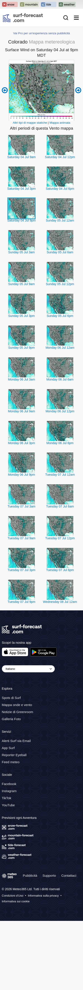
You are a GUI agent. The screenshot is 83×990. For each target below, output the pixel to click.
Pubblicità (30, 875)
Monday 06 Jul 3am (21, 379)
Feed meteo (10, 762)
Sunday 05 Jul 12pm (60, 284)
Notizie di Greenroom (17, 712)
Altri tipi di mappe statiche (30, 122)
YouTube (8, 805)
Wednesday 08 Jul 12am (60, 602)
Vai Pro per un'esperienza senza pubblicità (41, 33)
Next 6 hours (78, 90)
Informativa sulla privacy (43, 895)
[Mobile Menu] (76, 18)
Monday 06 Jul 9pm (21, 474)
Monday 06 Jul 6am (59, 379)
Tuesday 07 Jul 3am (21, 506)
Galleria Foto (11, 719)
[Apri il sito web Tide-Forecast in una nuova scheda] (48, 4)
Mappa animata (60, 122)
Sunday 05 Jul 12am (60, 220)
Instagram (9, 791)
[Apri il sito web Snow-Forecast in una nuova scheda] (10, 4)
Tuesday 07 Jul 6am (60, 506)
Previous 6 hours (5, 90)
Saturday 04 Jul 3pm (21, 188)
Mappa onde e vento (17, 705)
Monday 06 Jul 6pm (59, 443)
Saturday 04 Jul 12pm (60, 157)
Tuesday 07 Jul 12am (60, 474)
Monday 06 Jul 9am (21, 411)
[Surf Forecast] (23, 17)
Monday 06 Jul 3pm (21, 443)
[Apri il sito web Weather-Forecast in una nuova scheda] (67, 4)
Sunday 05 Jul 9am (21, 284)
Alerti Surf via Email (16, 741)
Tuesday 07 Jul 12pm (60, 538)
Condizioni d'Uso (12, 895)
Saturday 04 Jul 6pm (60, 188)
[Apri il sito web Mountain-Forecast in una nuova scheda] (29, 4)
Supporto (49, 875)
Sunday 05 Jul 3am (21, 252)
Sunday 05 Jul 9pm (21, 347)
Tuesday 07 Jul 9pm (21, 602)
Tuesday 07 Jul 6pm (60, 570)
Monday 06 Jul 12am (60, 347)
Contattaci (68, 875)
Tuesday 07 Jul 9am (21, 538)
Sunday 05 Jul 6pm (60, 316)
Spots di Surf (11, 698)
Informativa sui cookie (16, 901)
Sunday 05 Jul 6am (60, 252)
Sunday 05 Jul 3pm (21, 316)
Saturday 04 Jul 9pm (21, 220)
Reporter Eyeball (14, 755)
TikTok (6, 798)
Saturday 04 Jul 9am (21, 157)
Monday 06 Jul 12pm (60, 411)
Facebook (9, 784)
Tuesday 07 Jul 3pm (21, 570)
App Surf (8, 748)
